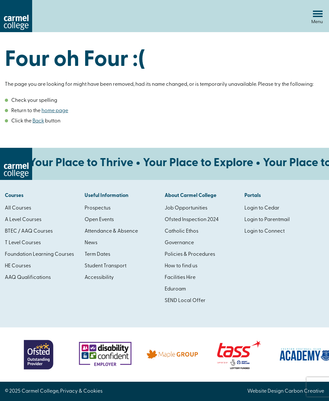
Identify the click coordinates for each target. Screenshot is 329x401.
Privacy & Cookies (81, 391)
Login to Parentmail (267, 219)
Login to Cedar (261, 208)
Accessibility (99, 277)
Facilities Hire (180, 277)
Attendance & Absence (111, 231)
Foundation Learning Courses (39, 254)
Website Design (265, 391)
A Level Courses (23, 219)
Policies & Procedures (190, 254)
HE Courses (18, 266)
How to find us (181, 266)
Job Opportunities (186, 208)
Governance (179, 242)
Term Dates (97, 254)
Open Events (99, 219)
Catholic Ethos (181, 231)
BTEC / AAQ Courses (29, 231)
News (91, 242)
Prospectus (98, 208)
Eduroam (175, 289)
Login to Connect (264, 231)
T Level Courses (23, 242)
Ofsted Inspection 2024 (192, 219)
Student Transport (105, 266)
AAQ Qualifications (28, 277)
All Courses (18, 208)
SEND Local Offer (185, 300)
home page (54, 110)
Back (38, 121)
